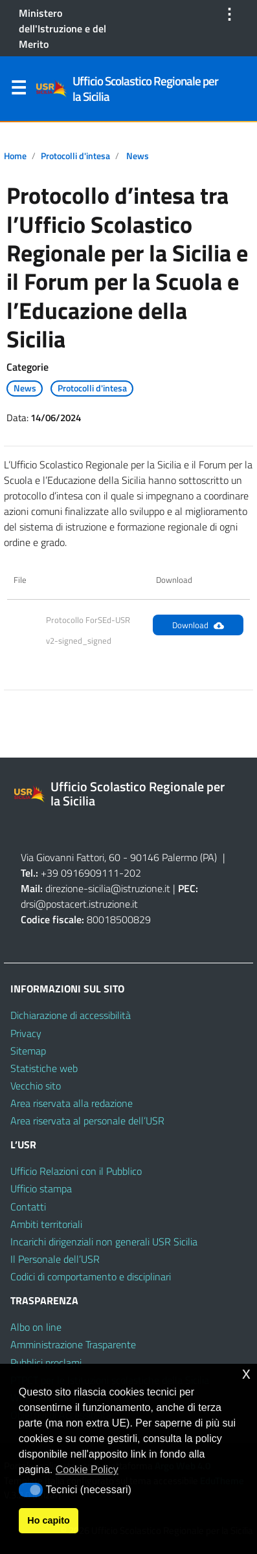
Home (15, 156)
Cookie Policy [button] (87, 1469)
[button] (31, 1490)
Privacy (25, 1033)
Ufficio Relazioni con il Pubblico (76, 1171)
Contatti (28, 1206)
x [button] (246, 1373)
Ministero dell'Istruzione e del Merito (62, 28)
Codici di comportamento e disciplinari (90, 1276)
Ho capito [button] (48, 1520)
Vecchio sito (35, 1085)
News (137, 156)
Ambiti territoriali (46, 1224)
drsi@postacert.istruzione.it (79, 904)
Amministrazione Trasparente (73, 1344)
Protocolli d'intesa (75, 156)
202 (132, 873)
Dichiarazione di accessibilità (70, 1015)
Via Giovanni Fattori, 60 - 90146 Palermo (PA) (119, 857)
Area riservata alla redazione (71, 1103)
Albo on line (35, 1327)
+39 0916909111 (80, 873)
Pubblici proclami (46, 1362)
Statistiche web (44, 1068)
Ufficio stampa (41, 1188)
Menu (18, 90)
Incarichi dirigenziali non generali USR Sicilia (103, 1241)
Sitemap (28, 1050)
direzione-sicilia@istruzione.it (107, 888)
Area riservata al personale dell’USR (87, 1120)
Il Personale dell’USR (55, 1259)
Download (198, 624)
